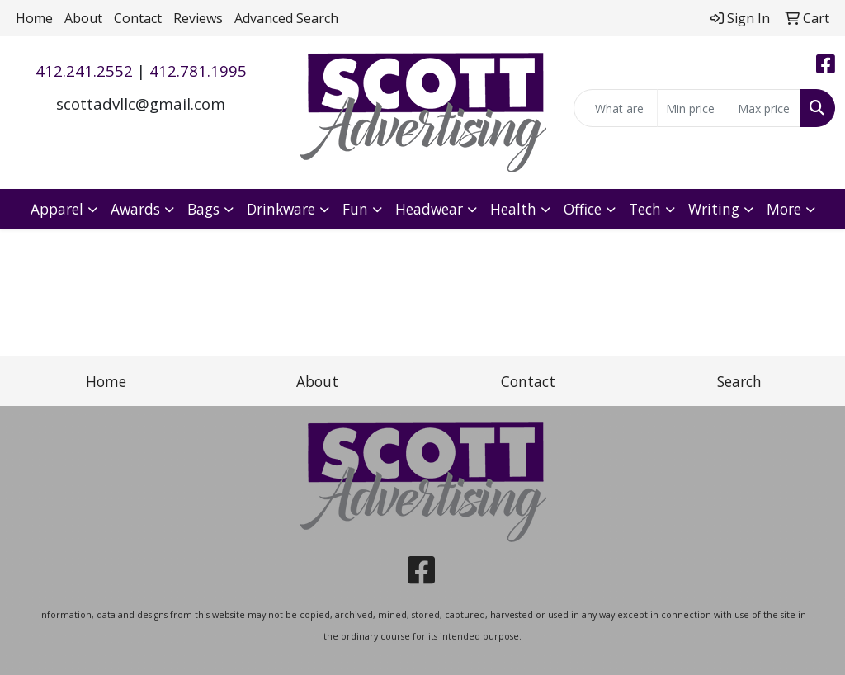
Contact (138, 18)
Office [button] (583, 209)
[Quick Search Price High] (764, 108)
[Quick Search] (616, 108)
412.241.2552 (84, 70)
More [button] (784, 209)
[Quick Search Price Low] (693, 108)
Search (739, 381)
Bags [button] (203, 209)
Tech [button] (645, 209)
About (83, 18)
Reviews (198, 18)
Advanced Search (286, 18)
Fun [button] (355, 209)
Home (34, 18)
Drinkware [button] (281, 209)
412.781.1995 (198, 70)
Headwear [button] (429, 209)
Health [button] (513, 209)
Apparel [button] (57, 209)
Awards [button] (135, 209)
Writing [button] (713, 209)
